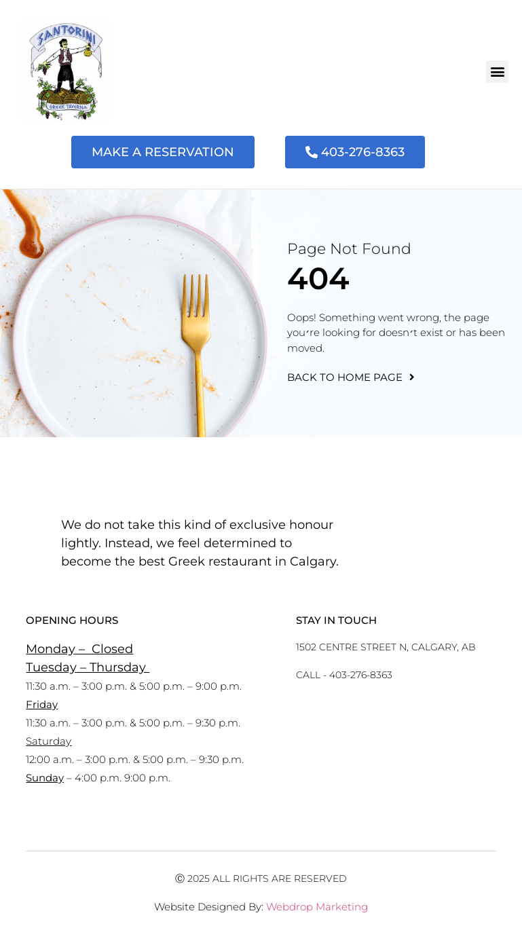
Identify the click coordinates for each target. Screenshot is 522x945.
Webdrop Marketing (317, 906)
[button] (497, 71)
